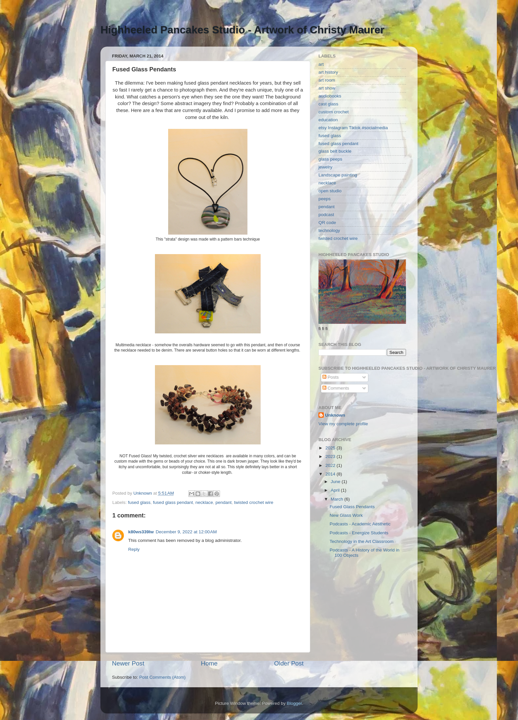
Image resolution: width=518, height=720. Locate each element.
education (328, 119)
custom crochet (333, 111)
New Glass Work (346, 515)
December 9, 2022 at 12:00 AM (186, 531)
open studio (330, 190)
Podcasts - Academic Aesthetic (360, 523)
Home (209, 663)
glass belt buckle (335, 151)
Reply (134, 549)
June (336, 481)
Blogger (294, 703)
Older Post (289, 663)
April (336, 490)
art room (326, 80)
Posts (330, 377)
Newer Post (128, 663)
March (337, 499)
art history (328, 72)
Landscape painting (337, 174)
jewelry (325, 167)
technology (329, 230)
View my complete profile (343, 423)
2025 (331, 447)
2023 (331, 456)
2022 (331, 465)
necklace (204, 502)
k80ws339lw (141, 531)
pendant (223, 502)
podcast (326, 214)
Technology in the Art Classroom (362, 541)
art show (326, 88)
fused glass (139, 502)
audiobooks (329, 96)
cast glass (328, 103)
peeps (324, 198)
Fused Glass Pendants (352, 506)
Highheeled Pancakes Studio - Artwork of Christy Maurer (242, 30)
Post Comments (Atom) (162, 677)
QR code (327, 222)
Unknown (335, 415)
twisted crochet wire (254, 502)
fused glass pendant (173, 502)
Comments (335, 388)
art (321, 64)
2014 (331, 474)
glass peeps (330, 159)
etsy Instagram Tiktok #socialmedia (353, 127)
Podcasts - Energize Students (359, 532)
